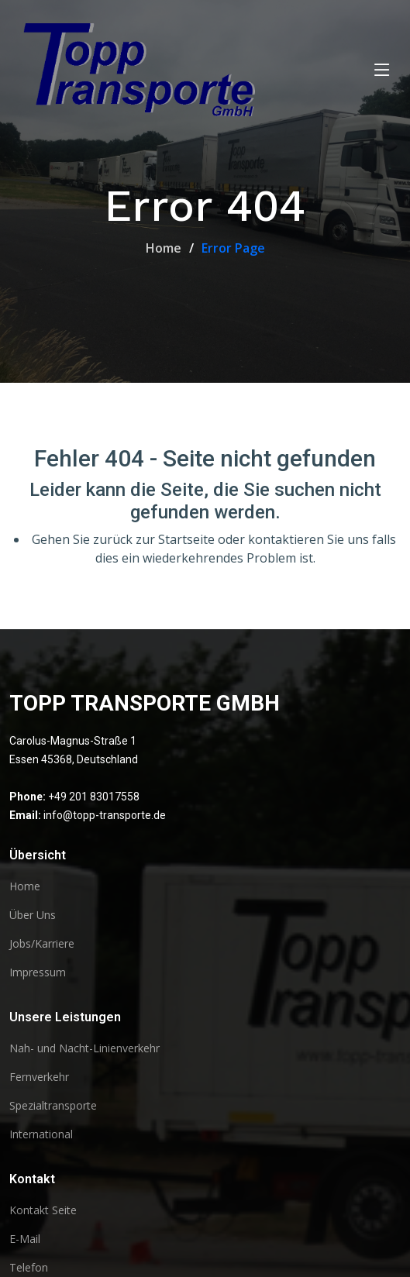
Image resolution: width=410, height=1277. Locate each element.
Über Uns (32, 915)
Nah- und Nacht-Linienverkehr (84, 1048)
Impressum (37, 972)
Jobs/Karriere (41, 943)
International (41, 1134)
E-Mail (24, 1239)
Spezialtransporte (53, 1105)
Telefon (28, 1267)
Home (163, 247)
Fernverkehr (39, 1077)
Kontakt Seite (43, 1210)
